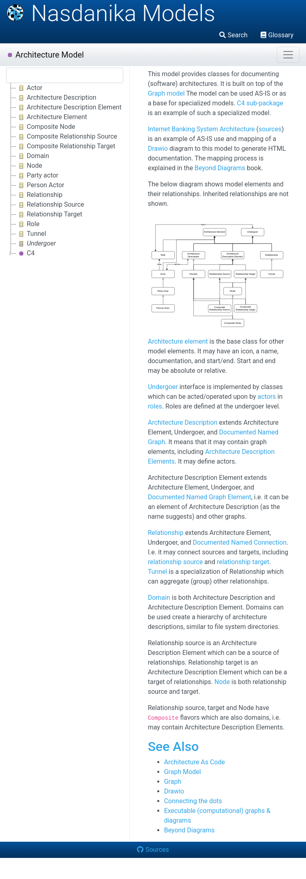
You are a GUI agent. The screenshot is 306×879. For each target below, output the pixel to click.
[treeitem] (37, 243)
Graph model (166, 93)
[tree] (64, 170)
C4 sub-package (260, 103)
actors (267, 396)
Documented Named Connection (240, 542)
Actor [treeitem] (29, 88)
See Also (173, 746)
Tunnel (157, 571)
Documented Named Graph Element (199, 497)
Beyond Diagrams (220, 168)
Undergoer (163, 387)
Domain (159, 597)
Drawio (158, 148)
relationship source (175, 562)
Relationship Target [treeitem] (49, 214)
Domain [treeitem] (32, 156)
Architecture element (178, 341)
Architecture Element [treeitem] (51, 117)
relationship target (243, 562)
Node (222, 682)
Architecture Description (183, 422)
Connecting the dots (193, 801)
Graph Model (182, 772)
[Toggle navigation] (288, 55)
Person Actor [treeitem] (40, 185)
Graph (173, 781)
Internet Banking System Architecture (201, 129)
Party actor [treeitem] (37, 175)
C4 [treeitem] (25, 253)
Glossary (277, 35)
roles (155, 406)
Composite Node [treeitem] (45, 127)
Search (233, 35)
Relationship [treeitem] (39, 195)
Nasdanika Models (110, 13)
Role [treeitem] (27, 224)
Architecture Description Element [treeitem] (69, 107)
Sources (153, 849)
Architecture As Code (194, 762)
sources (270, 129)
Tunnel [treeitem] (31, 234)
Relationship (166, 533)
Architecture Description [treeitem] (56, 98)
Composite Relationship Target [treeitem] (65, 146)
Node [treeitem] (29, 166)
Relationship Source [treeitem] (50, 205)
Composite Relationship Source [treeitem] (66, 136)
